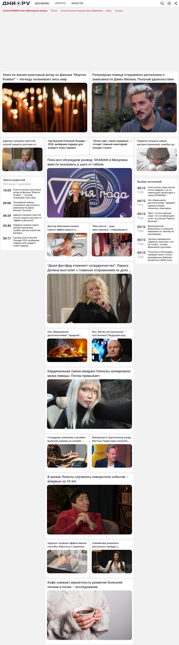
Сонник (119, 10)
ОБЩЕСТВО (77, 3)
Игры (109, 10)
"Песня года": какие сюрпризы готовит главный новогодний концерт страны (111, 144)
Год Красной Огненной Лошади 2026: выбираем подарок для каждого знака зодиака (66, 144)
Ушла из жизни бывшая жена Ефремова (82, 10)
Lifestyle (60, 3)
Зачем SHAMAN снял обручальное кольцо (25, 10)
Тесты (54, 10)
